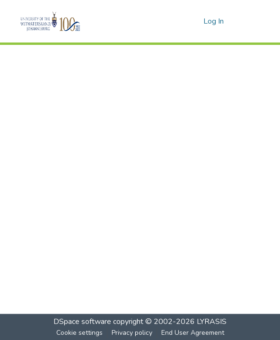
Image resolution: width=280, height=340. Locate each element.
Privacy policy (132, 332)
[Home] (66, 21)
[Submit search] (181, 21)
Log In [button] (214, 21)
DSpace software (82, 321)
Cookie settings (79, 332)
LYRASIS (212, 321)
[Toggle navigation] (247, 21)
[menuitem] (195, 21)
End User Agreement (192, 332)
